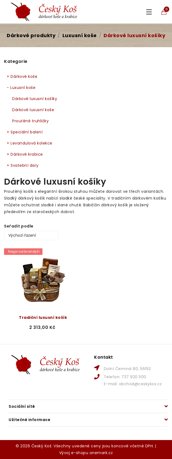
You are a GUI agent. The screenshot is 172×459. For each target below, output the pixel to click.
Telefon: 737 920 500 (125, 377)
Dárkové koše (22, 76)
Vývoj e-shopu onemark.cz (86, 452)
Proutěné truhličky (30, 121)
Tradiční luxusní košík (43, 317)
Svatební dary (23, 165)
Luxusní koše (79, 35)
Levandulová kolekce (29, 143)
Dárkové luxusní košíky (134, 35)
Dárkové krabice (25, 154)
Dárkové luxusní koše (33, 110)
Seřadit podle (19, 226)
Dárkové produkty (31, 35)
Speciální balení (24, 132)
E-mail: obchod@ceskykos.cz (133, 384)
